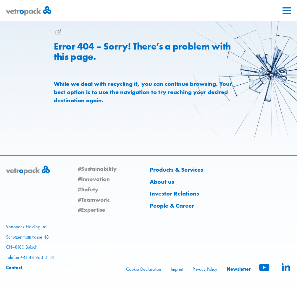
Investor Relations (174, 193)
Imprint (177, 269)
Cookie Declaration (143, 269)
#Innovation (94, 179)
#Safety (88, 189)
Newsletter (239, 269)
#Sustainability (97, 168)
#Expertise (91, 209)
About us (162, 182)
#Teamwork (93, 199)
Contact (14, 267)
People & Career (172, 205)
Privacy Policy (205, 269)
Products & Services (176, 169)
